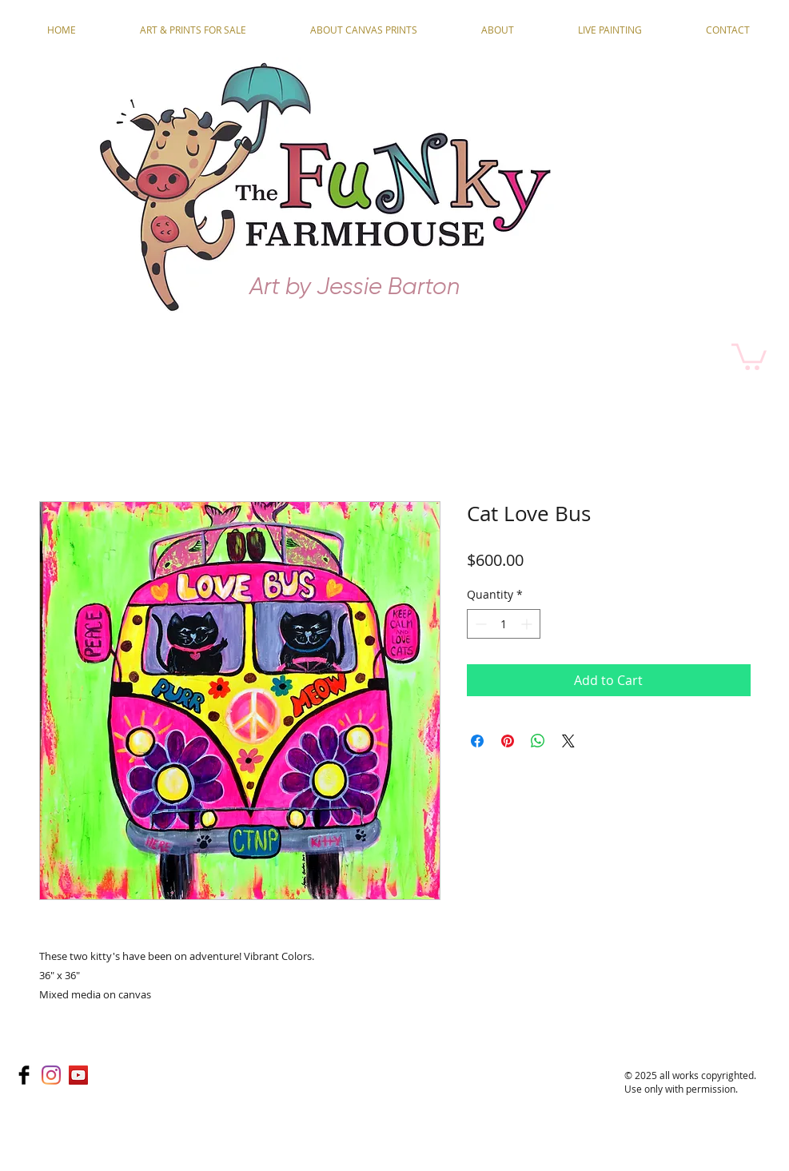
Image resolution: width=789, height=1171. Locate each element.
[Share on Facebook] (477, 741)
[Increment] (528, 624)
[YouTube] (78, 1075)
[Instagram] (51, 1075)
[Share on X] (568, 741)
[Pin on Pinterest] (507, 741)
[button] (749, 355)
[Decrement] (479, 624)
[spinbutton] (503, 624)
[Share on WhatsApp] (538, 741)
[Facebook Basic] (24, 1075)
